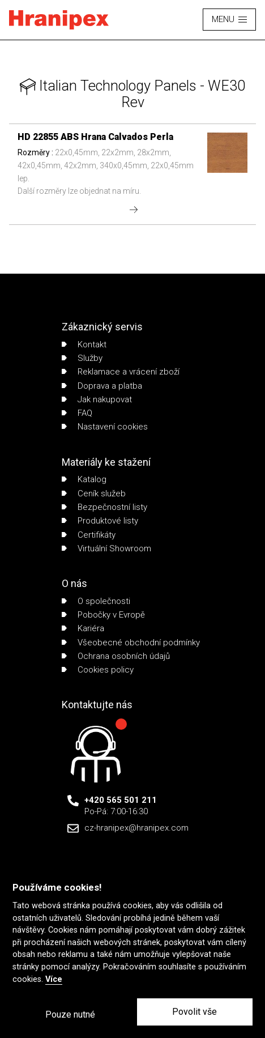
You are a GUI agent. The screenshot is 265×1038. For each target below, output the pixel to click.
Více (53, 979)
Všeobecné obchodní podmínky (131, 642)
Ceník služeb (94, 493)
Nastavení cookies (105, 427)
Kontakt (84, 344)
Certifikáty (89, 535)
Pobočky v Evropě (103, 615)
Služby (82, 358)
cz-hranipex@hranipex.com (136, 828)
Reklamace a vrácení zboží (120, 372)
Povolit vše (194, 1011)
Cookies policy (98, 670)
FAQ (77, 413)
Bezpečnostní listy (104, 507)
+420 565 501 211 (120, 800)
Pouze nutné (70, 1014)
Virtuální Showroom (106, 548)
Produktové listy (100, 521)
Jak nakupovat (97, 399)
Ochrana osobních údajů (116, 656)
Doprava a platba (102, 386)
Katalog (84, 479)
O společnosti (96, 601)
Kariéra (83, 628)
